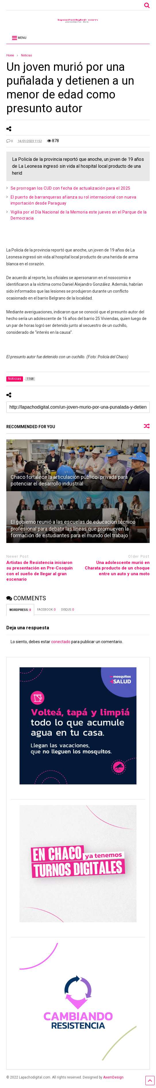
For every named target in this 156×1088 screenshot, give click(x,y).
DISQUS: (67, 609)
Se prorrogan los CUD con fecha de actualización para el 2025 (70, 188)
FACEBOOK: (46, 609)
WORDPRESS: (20, 609)
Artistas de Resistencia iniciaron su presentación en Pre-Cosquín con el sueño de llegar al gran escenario (39, 571)
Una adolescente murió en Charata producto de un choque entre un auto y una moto (117, 568)
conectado (60, 641)
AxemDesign (113, 1077)
